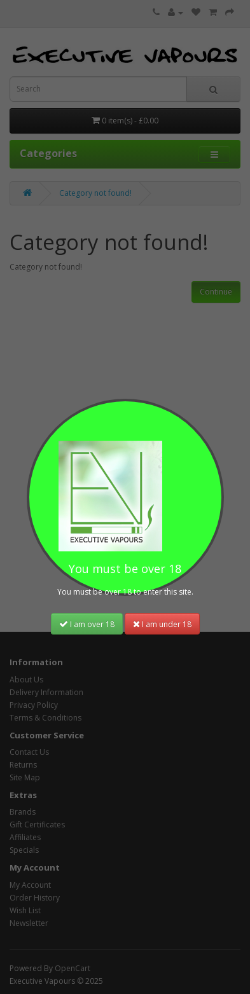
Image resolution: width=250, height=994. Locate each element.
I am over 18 (87, 624)
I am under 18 (162, 624)
